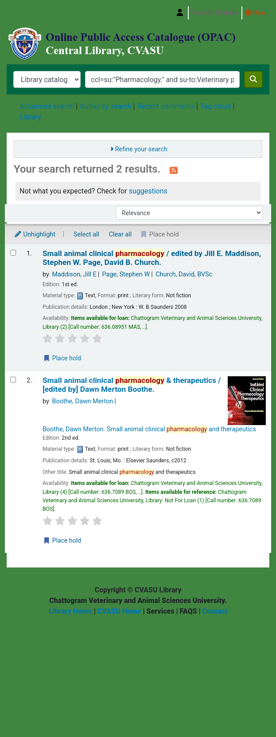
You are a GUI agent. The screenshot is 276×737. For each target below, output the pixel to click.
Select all (86, 234)
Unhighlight (34, 234)
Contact (214, 611)
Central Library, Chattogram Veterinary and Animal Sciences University (16, 13)
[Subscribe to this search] (173, 170)
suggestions (148, 191)
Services (161, 611)
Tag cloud (215, 106)
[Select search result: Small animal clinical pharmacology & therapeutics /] (13, 379)
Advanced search (47, 106)
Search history (215, 12)
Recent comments (165, 106)
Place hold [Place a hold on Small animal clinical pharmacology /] (62, 358)
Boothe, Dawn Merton (82, 401)
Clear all (120, 234)
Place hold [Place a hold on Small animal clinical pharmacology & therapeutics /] (62, 540)
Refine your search (141, 149)
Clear (255, 12)
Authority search (105, 106)
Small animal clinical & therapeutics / (132, 384)
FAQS (188, 611)
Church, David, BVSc (183, 274)
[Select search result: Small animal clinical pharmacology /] (13, 253)
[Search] (253, 79)
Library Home (70, 611)
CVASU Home (119, 611)
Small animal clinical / (152, 257)
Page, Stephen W (126, 274)
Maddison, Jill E (74, 274)
